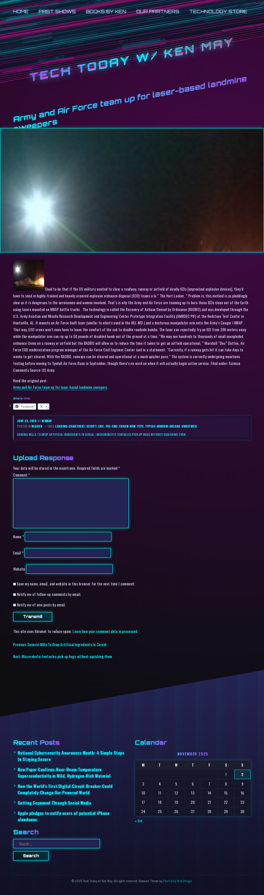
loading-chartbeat (70, 426)
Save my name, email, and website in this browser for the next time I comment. (76, 583)
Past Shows (57, 11)
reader (37, 426)
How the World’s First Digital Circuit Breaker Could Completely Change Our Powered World (65, 789)
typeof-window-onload (162, 426)
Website (19, 569)
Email (18, 553)
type (140, 426)
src (101, 426)
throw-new (127, 426)
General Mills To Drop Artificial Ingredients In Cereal (55, 434)
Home (21, 11)
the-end (111, 426)
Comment (21, 475)
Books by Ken (106, 11)
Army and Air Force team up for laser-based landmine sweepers (60, 387)
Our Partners (157, 11)
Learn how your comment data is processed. (105, 631)
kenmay (47, 421)
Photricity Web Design (177, 881)
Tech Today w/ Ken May (132, 59)
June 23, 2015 (27, 421)
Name (18, 536)
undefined (189, 426)
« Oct (139, 820)
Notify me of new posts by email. (41, 604)
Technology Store (218, 11)
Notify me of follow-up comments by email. (49, 594)
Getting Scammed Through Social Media (54, 802)
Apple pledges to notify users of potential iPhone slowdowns (64, 816)
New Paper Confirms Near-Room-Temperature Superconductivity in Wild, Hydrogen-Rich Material (64, 772)
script (91, 426)
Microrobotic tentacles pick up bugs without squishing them (141, 434)
